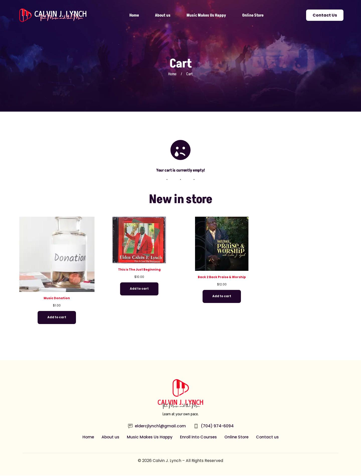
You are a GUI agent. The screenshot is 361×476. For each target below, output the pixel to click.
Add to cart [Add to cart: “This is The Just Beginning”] (139, 289)
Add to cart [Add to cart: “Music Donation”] (56, 317)
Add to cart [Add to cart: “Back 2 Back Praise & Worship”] (221, 296)
